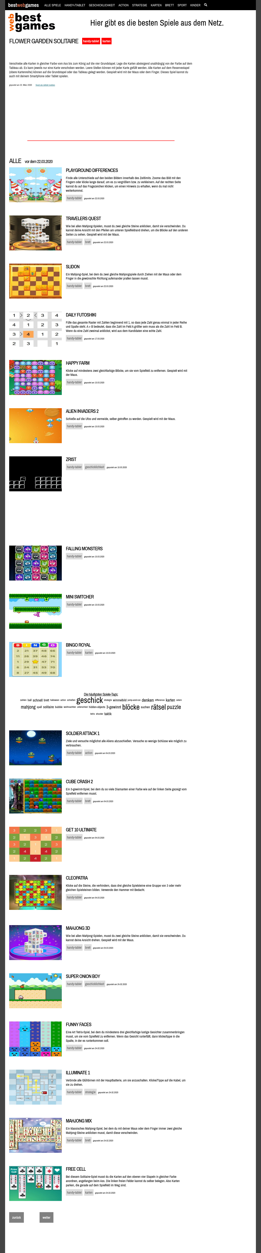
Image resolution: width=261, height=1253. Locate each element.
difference (160, 700)
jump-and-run (134, 700)
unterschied (82, 707)
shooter (99, 714)
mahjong (28, 707)
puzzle (174, 707)
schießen (71, 700)
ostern (179, 700)
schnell (38, 700)
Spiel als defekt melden (45, 84)
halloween (54, 700)
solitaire (48, 706)
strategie (108, 700)
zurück (16, 1217)
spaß (39, 707)
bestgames (23, 5)
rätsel (158, 707)
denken (148, 700)
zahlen (23, 700)
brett (46, 700)
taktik (108, 713)
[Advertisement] (224, 107)
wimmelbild (119, 700)
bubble (59, 707)
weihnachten (70, 707)
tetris (92, 714)
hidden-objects (97, 707)
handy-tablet (91, 41)
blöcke (131, 707)
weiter (46, 1217)
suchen (145, 707)
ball (30, 700)
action (63, 700)
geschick (89, 700)
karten (107, 41)
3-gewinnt (113, 707)
